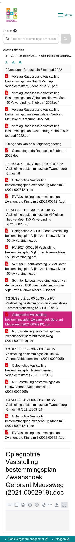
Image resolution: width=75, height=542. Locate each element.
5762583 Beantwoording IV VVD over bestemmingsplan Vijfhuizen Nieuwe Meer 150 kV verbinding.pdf (35, 268)
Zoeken (8, 30)
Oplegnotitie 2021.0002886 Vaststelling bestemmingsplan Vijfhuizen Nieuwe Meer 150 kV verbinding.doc (36, 235)
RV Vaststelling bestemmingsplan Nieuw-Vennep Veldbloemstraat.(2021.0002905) (32, 386)
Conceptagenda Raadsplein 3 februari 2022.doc (35, 153)
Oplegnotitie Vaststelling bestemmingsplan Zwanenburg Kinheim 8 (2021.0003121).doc (34, 421)
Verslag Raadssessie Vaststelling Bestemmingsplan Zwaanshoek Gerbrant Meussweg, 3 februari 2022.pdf (34, 114)
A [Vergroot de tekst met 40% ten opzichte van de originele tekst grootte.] (20, 62)
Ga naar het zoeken (0, 2)
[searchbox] (31, 39)
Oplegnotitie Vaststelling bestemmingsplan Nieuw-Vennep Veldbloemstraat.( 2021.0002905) (28, 370)
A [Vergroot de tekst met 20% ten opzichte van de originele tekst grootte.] (13, 62)
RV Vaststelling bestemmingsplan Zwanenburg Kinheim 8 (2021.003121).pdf (35, 199)
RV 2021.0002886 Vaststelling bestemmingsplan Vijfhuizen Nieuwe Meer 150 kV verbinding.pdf (35, 252)
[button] (66, 39)
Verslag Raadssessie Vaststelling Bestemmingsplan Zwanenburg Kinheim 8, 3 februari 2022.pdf (36, 130)
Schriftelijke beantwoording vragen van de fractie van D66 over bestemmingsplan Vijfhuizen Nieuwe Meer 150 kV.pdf (36, 285)
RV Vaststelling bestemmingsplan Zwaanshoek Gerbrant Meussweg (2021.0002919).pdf (32, 336)
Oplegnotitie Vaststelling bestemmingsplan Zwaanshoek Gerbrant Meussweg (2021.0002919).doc (34, 319)
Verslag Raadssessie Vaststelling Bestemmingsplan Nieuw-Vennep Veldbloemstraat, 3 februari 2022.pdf (32, 81)
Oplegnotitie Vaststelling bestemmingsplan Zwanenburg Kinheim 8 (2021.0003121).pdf (34, 185)
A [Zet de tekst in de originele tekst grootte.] (6, 62)
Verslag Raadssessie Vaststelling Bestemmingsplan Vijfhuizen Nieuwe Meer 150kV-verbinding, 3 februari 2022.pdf (35, 97)
